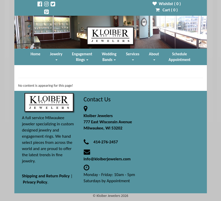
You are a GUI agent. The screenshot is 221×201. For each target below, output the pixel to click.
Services (132, 55)
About (154, 55)
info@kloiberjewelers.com (107, 159)
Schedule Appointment (179, 56)
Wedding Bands (109, 56)
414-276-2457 (105, 142)
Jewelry (56, 55)
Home (35, 53)
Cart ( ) (167, 10)
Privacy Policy (35, 182)
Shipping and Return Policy (46, 176)
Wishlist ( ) (166, 3)
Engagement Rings (82, 56)
